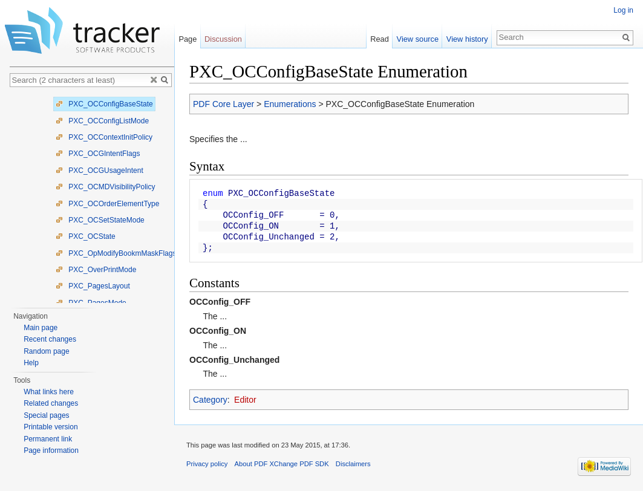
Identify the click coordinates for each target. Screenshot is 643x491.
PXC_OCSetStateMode (100, 220)
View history (467, 39)
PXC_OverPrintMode (96, 269)
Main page (40, 328)
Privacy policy (206, 463)
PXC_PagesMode (91, 303)
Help (31, 363)
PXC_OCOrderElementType (107, 204)
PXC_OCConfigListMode (102, 121)
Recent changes (50, 339)
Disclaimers (353, 463)
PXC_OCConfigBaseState (104, 104)
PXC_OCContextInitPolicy (104, 137)
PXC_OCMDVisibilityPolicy (105, 187)
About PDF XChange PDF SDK (282, 463)
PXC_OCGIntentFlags (98, 153)
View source (418, 39)
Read (379, 39)
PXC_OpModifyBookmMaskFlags (116, 253)
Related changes (51, 403)
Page (187, 39)
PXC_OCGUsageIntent (99, 170)
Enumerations (290, 104)
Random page (46, 351)
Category (210, 400)
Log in (623, 10)
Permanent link (48, 439)
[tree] (92, 198)
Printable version (50, 427)
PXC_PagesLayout (93, 286)
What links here (49, 392)
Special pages (46, 415)
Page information (51, 450)
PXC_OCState (86, 236)
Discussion (223, 39)
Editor (245, 400)
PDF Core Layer (223, 104)
